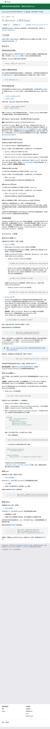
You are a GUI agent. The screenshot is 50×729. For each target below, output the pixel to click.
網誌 (3, 708)
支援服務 (28, 708)
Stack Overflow (29, 716)
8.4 (40, 25)
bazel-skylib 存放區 (27, 162)
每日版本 (28, 25)
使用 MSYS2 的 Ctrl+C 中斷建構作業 (26, 129)
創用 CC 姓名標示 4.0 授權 (26, 545)
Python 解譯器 (9, 508)
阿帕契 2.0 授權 (43, 545)
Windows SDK (8, 297)
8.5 (37, 25)
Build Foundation (6, 11)
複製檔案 (26, 160)
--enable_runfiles (9, 99)
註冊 (42, 11)
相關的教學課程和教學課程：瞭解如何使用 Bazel (18, 6)
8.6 (35, 25)
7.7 (47, 25)
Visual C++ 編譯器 (10, 244)
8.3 (42, 25)
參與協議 (35, 11)
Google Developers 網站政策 (14, 546)
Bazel (3, 16)
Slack (27, 713)
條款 (3, 722)
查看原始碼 (16, 24)
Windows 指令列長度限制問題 (23, 367)
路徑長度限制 (19, 54)
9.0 (33, 25)
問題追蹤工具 (29, 711)
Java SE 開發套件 (9, 477)
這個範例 (32, 363)
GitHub (3, 711)
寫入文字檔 (35, 160)
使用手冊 (8, 16)
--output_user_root (16, 56)
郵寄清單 (28, 11)
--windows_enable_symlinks (12, 96)
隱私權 (7, 722)
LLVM (30, 381)
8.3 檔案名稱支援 (6, 75)
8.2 (45, 25)
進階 (13, 16)
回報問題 (6, 24)
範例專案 (12, 327)
